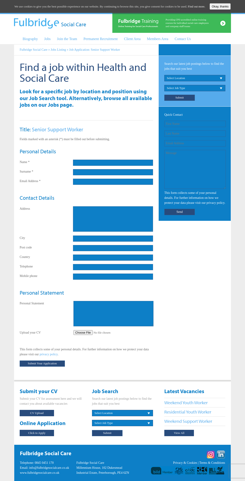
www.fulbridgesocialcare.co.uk (39, 472)
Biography (30, 39)
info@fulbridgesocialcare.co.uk (49, 467)
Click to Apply (37, 433)
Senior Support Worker (57, 129)
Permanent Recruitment (100, 39)
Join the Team (67, 39)
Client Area (132, 39)
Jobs (47, 39)
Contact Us (183, 39)
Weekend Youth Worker (186, 402)
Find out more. (196, 6)
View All (179, 433)
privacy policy (49, 354)
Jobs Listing (58, 49)
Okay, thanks (220, 6)
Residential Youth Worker (187, 412)
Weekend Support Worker (188, 421)
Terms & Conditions (212, 462)
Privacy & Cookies (185, 462)
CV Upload (36, 413)
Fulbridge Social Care (33, 49)
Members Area (157, 39)
